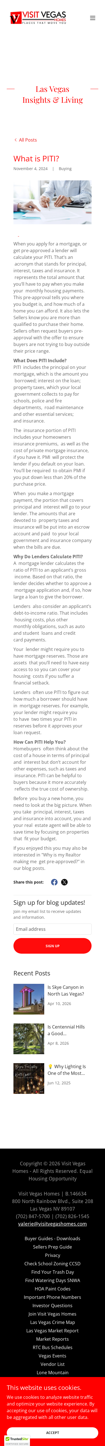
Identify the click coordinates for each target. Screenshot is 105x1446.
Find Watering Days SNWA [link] (52, 1280)
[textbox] (52, 929)
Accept (52, 1432)
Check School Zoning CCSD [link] (52, 1264)
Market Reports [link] (52, 1339)
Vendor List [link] (53, 1364)
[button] (92, 17)
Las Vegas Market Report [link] (52, 1331)
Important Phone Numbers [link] (52, 1297)
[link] (38, 18)
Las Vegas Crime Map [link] (52, 1322)
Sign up (53, 946)
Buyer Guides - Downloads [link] (52, 1238)
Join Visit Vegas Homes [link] (52, 1314)
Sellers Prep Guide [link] (52, 1247)
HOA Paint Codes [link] (53, 1289)
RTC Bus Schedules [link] (53, 1347)
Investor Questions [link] (52, 1305)
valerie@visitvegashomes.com (52, 1224)
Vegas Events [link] (52, 1356)
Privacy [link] (52, 1255)
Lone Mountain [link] (53, 1372)
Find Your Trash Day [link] (52, 1272)
